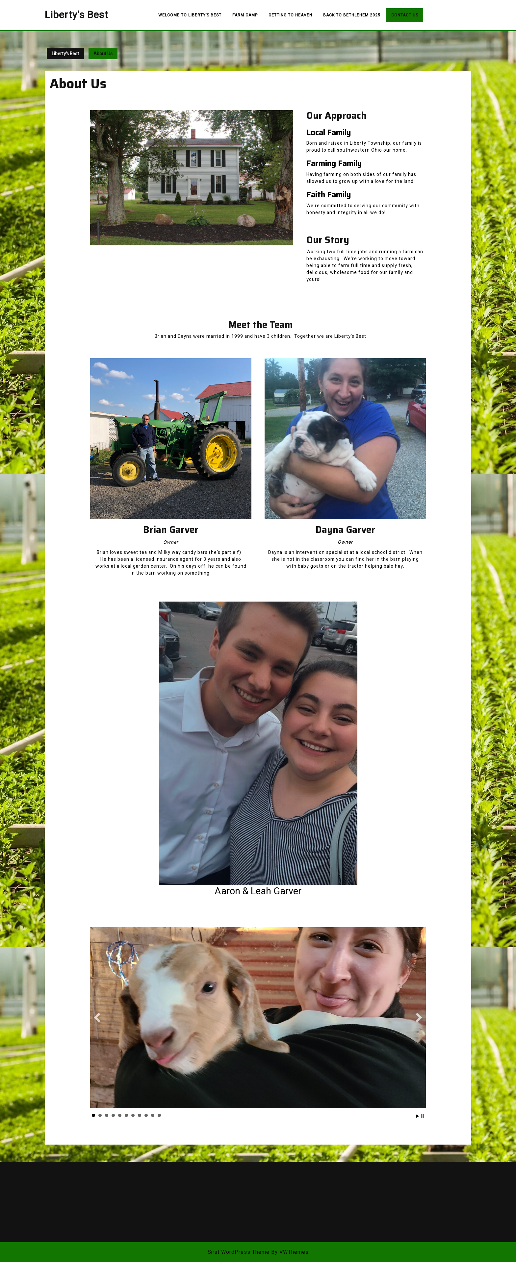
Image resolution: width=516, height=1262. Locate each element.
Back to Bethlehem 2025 (351, 15)
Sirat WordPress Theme (239, 1252)
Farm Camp (245, 15)
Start (417, 1116)
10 (152, 1115)
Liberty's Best (76, 15)
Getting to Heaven (290, 15)
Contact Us (404, 15)
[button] (97, 1017)
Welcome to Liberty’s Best (189, 15)
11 (159, 1115)
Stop (422, 1116)
